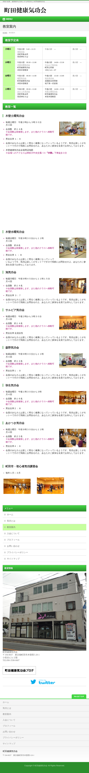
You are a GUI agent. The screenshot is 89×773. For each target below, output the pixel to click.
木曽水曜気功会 (23, 65)
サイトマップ (13, 559)
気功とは (11, 521)
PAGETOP (79, 696)
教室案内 (11, 527)
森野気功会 (21, 78)
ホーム (10, 514)
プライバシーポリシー (17, 552)
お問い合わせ (13, 546)
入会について (13, 533)
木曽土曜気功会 (51, 91)
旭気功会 (21, 52)
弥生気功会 (49, 78)
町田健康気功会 (41, 766)
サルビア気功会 (51, 65)
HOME (5, 33)
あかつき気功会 (23, 91)
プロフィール (13, 540)
